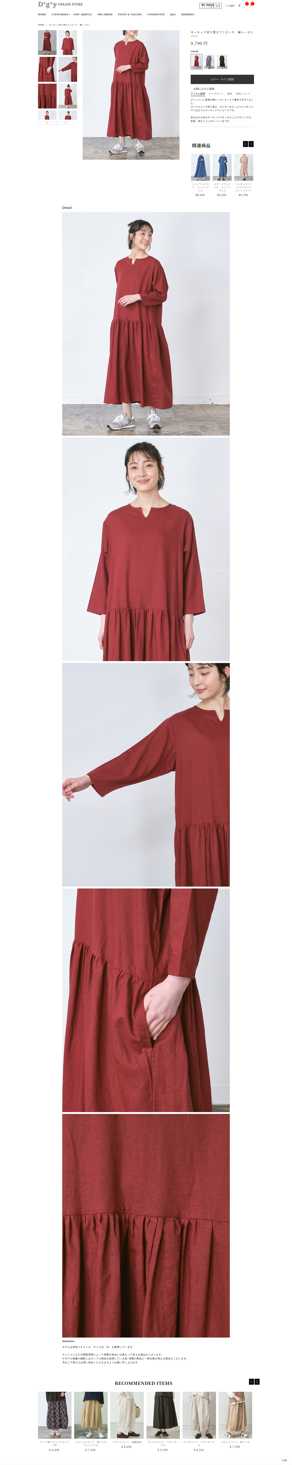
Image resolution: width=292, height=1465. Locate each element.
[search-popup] (240, 6)
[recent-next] (257, 1382)
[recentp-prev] (245, 144)
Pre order (105, 14)
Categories (59, 14)
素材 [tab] (229, 93)
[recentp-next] (251, 144)
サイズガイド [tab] (216, 93)
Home (42, 14)
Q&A (173, 14)
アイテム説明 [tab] (198, 93)
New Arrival (83, 14)
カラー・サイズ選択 (222, 79)
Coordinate (156, 14)
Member (187, 14)
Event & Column (130, 14)
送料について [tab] (243, 93)
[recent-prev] (251, 1382)
